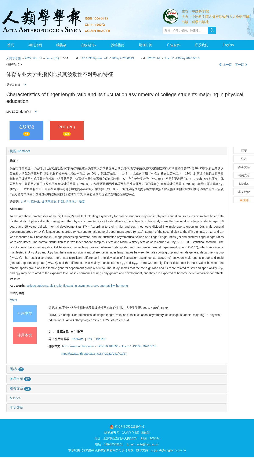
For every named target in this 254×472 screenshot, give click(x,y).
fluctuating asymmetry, (78, 285)
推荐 (80, 331)
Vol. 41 (37, 58)
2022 (28, 58)
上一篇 (225, 64)
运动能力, (72, 201)
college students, (38, 285)
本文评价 (16, 407)
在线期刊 (89, 45)
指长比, (36, 201)
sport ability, (108, 285)
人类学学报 (13, 58)
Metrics (15, 398)
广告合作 (173, 45)
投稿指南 (117, 45)
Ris (90, 339)
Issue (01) (52, 58)
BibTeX (100, 339)
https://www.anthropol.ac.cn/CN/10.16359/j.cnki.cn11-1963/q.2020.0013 (109, 346)
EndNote (77, 339)
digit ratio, (56, 285)
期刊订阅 (145, 45)
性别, (62, 201)
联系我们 (201, 45)
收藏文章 (63, 331)
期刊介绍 (35, 45)
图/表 (17, 369)
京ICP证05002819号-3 (129, 426)
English (228, 45)
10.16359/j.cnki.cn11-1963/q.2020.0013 (108, 58)
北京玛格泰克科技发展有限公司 (100, 450)
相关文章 (20, 388)
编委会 (61, 45)
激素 (82, 201)
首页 (10, 45)
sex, (97, 285)
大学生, (26, 201)
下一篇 (241, 64)
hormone (122, 285)
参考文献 (20, 379)
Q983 (13, 300)
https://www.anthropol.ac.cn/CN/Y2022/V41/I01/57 (94, 353)
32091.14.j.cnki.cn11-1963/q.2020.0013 (174, 58)
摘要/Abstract (20, 151)
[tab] (117, 151)
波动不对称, (49, 201)
